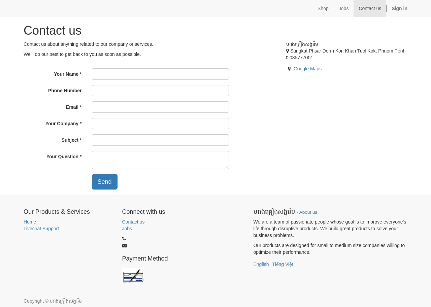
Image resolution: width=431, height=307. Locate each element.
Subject (70, 140)
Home (30, 222)
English (261, 264)
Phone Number (65, 90)
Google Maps (308, 68)
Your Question (62, 156)
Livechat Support (41, 228)
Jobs (127, 228)
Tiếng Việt (282, 264)
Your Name (66, 74)
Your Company (62, 123)
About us (308, 212)
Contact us (133, 222)
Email (72, 107)
